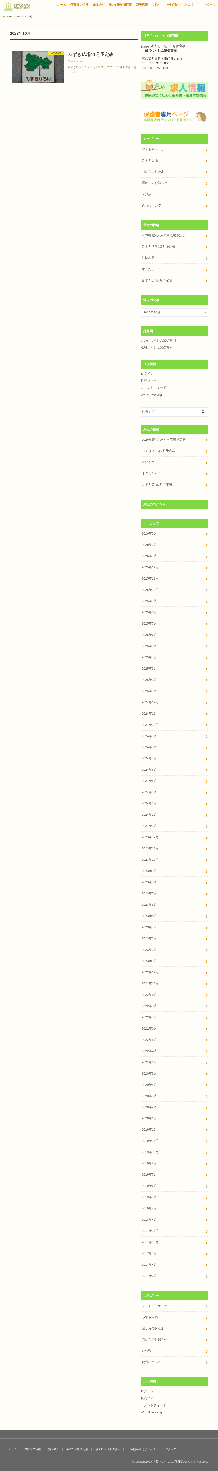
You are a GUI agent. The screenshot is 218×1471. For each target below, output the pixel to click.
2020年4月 (149, 1083)
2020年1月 (149, 1117)
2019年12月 (150, 1128)
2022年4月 (149, 1050)
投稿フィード (150, 380)
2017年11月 (150, 1229)
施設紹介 (98, 4)
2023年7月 (149, 892)
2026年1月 (149, 555)
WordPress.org (151, 394)
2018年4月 (149, 1218)
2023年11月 (150, 847)
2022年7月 (149, 1016)
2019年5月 (149, 1195)
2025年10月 (150, 589)
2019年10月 (150, 1151)
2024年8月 (149, 746)
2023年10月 (150, 858)
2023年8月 (149, 881)
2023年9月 (149, 870)
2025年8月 (149, 612)
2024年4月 (149, 791)
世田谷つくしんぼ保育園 (168, 1460)
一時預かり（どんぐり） (183, 4)
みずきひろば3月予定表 (158, 246)
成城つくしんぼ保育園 (157, 347)
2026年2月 (149, 544)
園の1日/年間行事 (120, 4)
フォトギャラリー (154, 149)
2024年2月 (149, 814)
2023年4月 (149, 926)
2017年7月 (149, 1252)
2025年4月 (149, 656)
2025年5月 (149, 645)
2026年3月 (149, 533)
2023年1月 (149, 960)
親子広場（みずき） (149, 4)
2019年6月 (149, 1184)
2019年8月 (149, 1162)
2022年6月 (149, 1027)
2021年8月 (149, 1061)
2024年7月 (149, 757)
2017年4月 (149, 1263)
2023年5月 (149, 915)
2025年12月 (150, 566)
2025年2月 (149, 679)
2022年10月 (150, 982)
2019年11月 (150, 1139)
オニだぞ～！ (151, 269)
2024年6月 (149, 769)
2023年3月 (149, 937)
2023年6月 (149, 903)
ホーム (61, 4)
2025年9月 (149, 600)
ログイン (147, 373)
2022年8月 (149, 1005)
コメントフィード (153, 387)
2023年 (20, 16)
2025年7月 (149, 623)
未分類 (146, 194)
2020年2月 (149, 1106)
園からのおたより (154, 171)
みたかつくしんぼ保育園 (158, 340)
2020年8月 (149, 1072)
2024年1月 (149, 825)
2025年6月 (149, 634)
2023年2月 (149, 948)
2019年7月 (149, 1173)
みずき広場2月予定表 (157, 280)
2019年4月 (149, 1207)
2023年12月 (150, 836)
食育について (151, 205)
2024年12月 (150, 701)
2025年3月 (149, 668)
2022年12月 (150, 971)
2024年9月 (149, 735)
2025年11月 (150, 578)
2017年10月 (150, 1241)
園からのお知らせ (154, 183)
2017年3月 (149, 1274)
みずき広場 (150, 160)
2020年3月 (149, 1094)
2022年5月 (149, 1038)
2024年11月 (150, 713)
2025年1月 (149, 690)
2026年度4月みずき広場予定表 (164, 235)
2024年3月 (149, 802)
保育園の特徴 (79, 4)
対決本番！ (150, 258)
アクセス (210, 4)
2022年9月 (149, 993)
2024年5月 (149, 780)
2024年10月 (150, 724)
